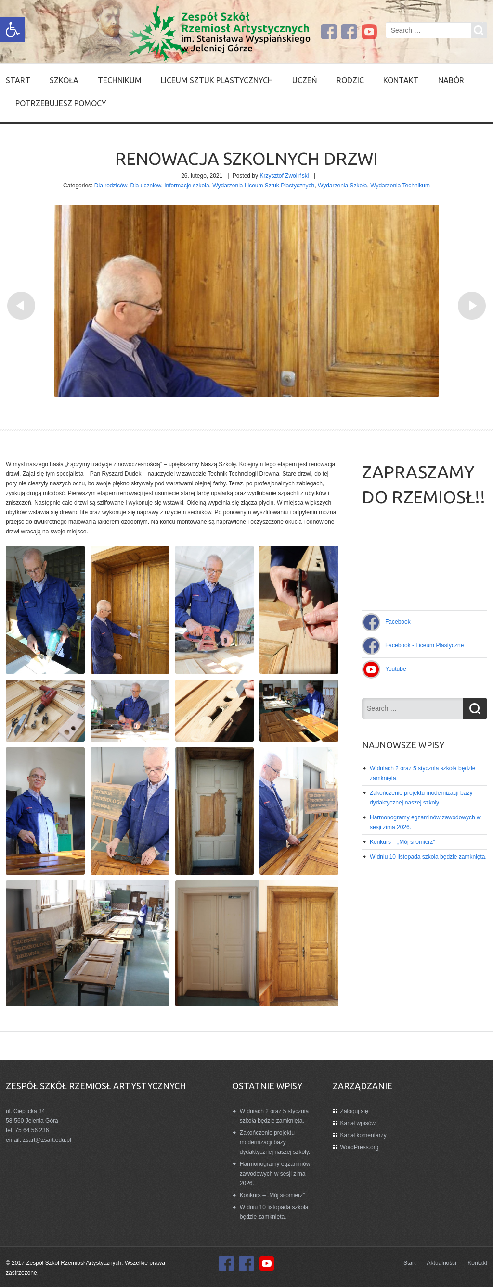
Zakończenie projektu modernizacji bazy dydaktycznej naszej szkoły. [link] (275, 1142)
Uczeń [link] (304, 80)
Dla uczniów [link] (145, 185)
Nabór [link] (451, 80)
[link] (12, 29)
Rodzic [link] (350, 80)
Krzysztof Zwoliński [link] (284, 176)
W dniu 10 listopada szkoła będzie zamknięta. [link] (428, 857)
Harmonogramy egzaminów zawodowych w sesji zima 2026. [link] (275, 1174)
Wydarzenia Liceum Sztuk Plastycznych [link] (263, 185)
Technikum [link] (120, 80)
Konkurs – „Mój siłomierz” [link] (402, 842)
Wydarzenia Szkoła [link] (342, 185)
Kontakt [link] (401, 80)
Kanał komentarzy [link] (363, 1135)
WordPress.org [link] (359, 1147)
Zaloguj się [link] (354, 1111)
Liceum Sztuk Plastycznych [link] (217, 80)
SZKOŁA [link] (64, 80)
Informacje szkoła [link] (186, 185)
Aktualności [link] (441, 1263)
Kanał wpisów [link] (358, 1123)
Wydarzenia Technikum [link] (400, 185)
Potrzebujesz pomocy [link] (60, 103)
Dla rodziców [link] (110, 185)
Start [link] (18, 80)
